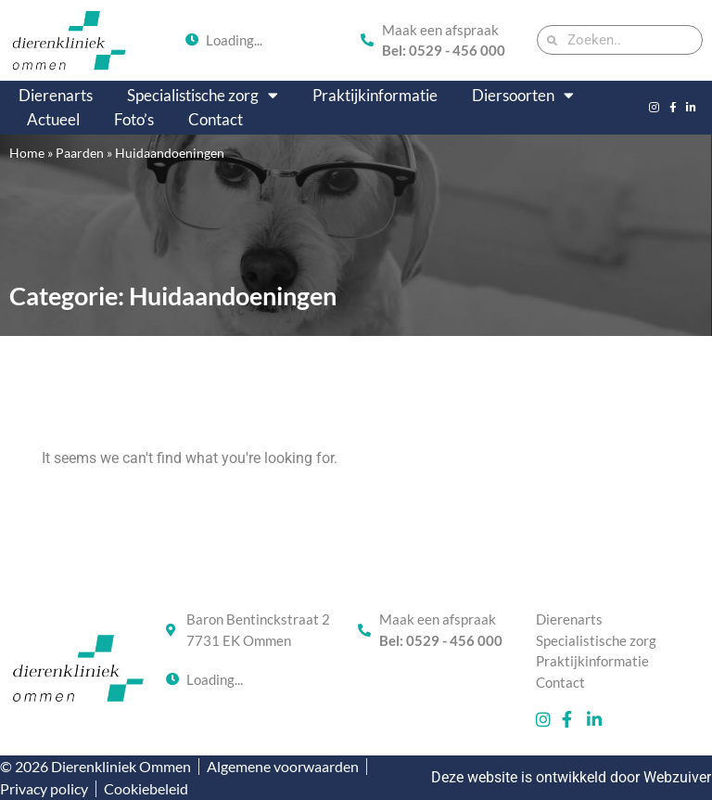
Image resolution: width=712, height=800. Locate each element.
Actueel (53, 119)
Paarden (80, 153)
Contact (215, 119)
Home (26, 153)
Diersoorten (523, 96)
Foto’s (134, 119)
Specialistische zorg (202, 96)
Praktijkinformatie (375, 95)
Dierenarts (56, 95)
